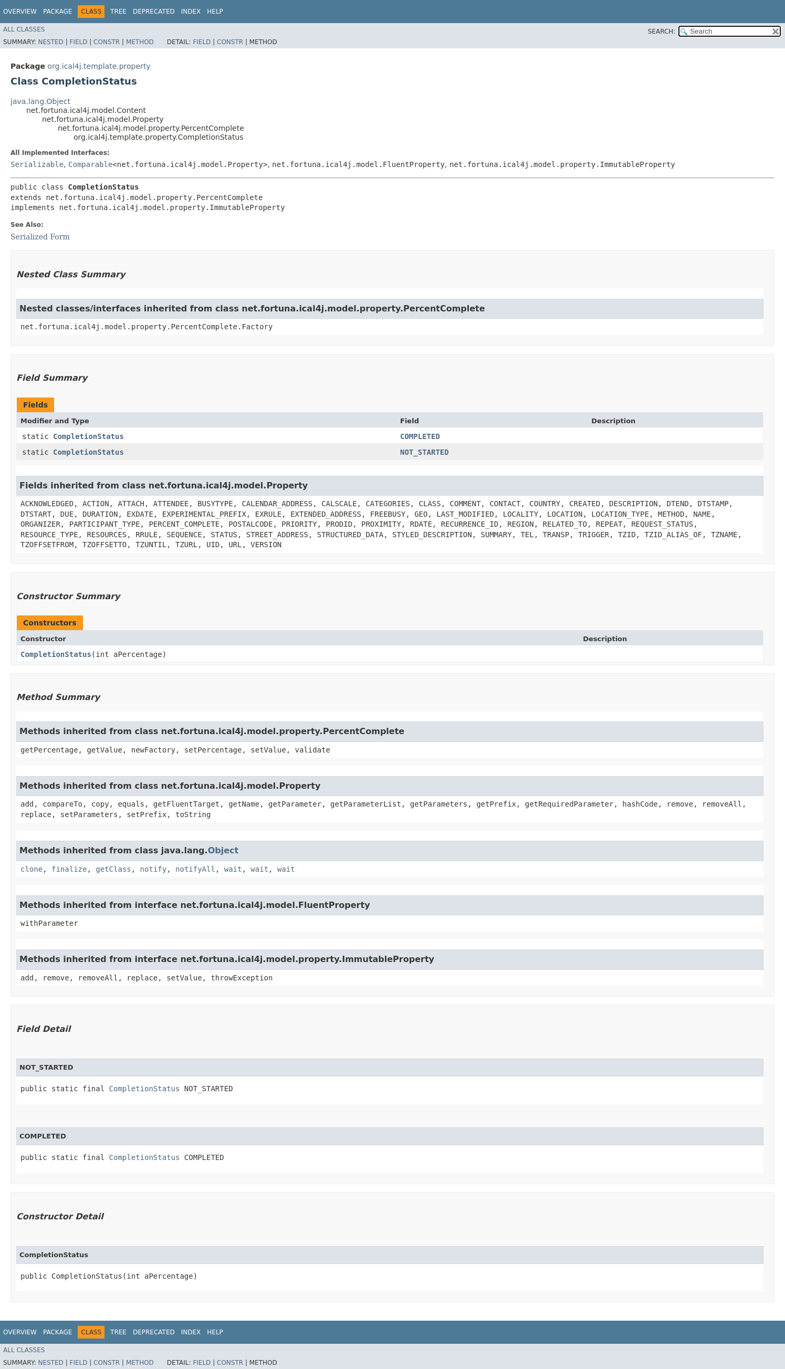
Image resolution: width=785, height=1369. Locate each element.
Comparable (90, 164)
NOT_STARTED (424, 452)
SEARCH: (662, 31)
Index (191, 11)
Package (57, 11)
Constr (106, 42)
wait (233, 869)
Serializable (37, 164)
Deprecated (154, 11)
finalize (69, 869)
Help (215, 11)
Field (78, 42)
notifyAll (195, 869)
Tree (118, 11)
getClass (113, 869)
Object (223, 850)
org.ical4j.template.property (98, 66)
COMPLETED (420, 436)
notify (153, 869)
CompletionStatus (88, 436)
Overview (20, 11)
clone (31, 869)
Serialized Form (40, 237)
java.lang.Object (40, 101)
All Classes (24, 29)
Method (140, 42)
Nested (50, 42)
